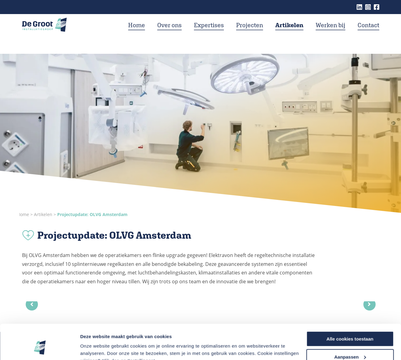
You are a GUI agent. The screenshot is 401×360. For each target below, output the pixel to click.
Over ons (169, 33)
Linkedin (359, 7)
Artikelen (289, 33)
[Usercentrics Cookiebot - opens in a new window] (39, 348)
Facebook (376, 7)
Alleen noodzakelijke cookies (350, 344)
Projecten (249, 33)
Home (136, 33)
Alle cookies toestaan (349, 308)
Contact (368, 33)
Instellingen (93, 347)
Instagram (368, 7)
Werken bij (330, 33)
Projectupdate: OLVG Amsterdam (92, 214)
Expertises (209, 33)
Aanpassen (350, 326)
